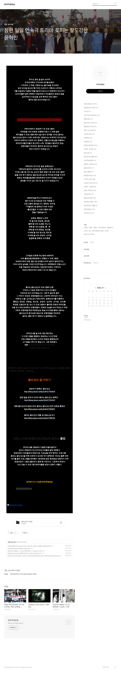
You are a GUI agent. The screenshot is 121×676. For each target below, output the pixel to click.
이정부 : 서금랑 (90, 187)
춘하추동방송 (9, 4)
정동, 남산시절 (12, 542)
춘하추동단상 (89, 209)
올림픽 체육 (89, 168)
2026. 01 (100, 288)
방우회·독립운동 (90, 145)
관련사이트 (106, 667)
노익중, (86, 231)
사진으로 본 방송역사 (92, 115)
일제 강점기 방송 (90, 123)
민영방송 (88, 138)
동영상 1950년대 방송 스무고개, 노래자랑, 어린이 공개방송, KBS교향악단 (29, 546)
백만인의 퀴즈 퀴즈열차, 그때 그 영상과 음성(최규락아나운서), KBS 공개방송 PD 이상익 (34, 555)
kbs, (90, 231)
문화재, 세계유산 (90, 164)
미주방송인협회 (90, 160)
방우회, (107, 231)
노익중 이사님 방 (90, 183)
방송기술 (88, 153)
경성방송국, (110, 227)
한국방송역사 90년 (91, 108)
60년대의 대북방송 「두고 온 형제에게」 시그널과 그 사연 (25, 551)
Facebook (87, 263)
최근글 (86, 242)
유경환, (86, 227)
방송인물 (88, 119)
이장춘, (91, 227)
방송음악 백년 (90, 176)
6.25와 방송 (89, 134)
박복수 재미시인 (90, 190)
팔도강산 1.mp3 (14, 505)
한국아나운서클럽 (90, 157)
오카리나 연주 (89, 179)
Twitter (95, 263)
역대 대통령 (88, 172)
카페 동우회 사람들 (90, 206)
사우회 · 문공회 (90, 149)
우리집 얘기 (89, 213)
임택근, (95, 227)
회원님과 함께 (90, 198)
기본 (87, 111)
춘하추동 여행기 (90, 202)
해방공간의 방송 (90, 127)
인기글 (92, 242)
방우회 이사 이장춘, (89, 234)
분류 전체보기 (90, 104)
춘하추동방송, (102, 227)
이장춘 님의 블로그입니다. (16, 623)
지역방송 (88, 142)
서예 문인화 (89, 194)
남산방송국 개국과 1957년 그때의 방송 (19, 548)
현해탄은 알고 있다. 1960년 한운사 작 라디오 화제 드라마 (25, 553)
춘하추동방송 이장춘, (98, 231)
